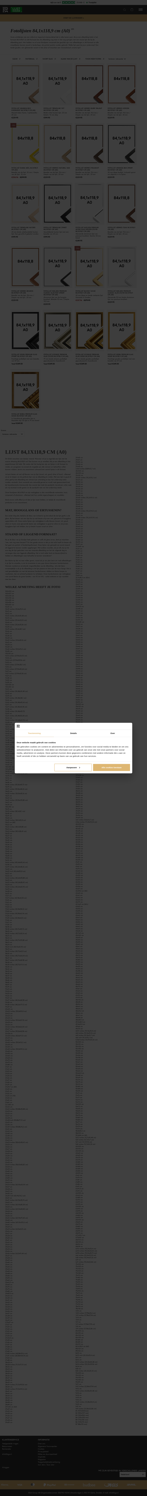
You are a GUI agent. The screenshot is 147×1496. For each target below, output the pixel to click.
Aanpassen (73, 767)
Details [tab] (73, 733)
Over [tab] (112, 733)
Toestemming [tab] (34, 733)
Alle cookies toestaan (112, 767)
